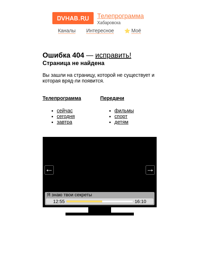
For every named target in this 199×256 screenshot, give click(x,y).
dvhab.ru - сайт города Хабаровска (73, 18)
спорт (121, 116)
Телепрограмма (62, 98)
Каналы (67, 30)
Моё (136, 30)
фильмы (124, 110)
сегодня (66, 116)
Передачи (112, 98)
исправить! (113, 55)
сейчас (65, 110)
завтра (64, 122)
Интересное (100, 30)
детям (122, 122)
